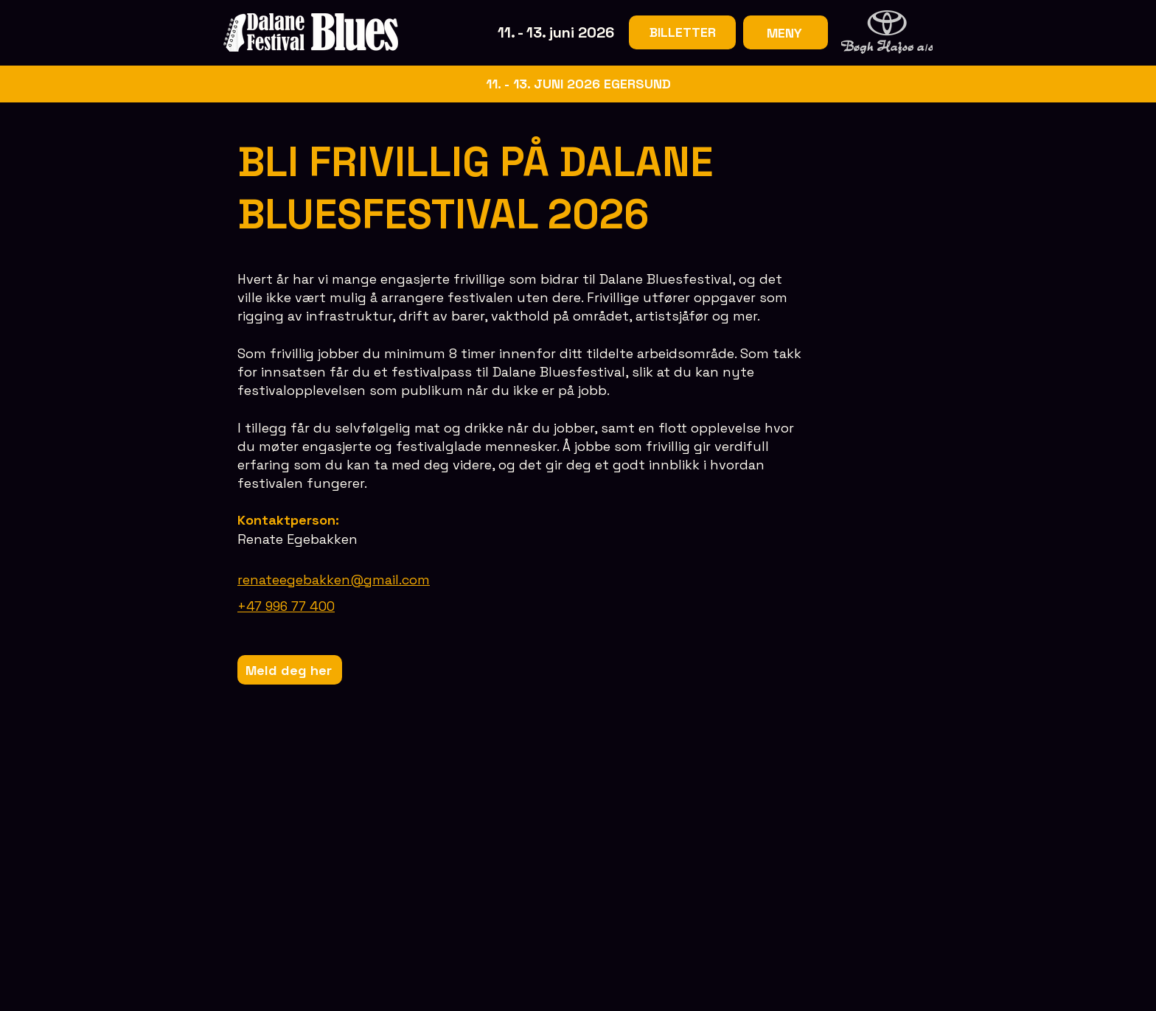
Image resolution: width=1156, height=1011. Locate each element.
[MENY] (785, 32)
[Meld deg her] (289, 670)
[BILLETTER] (682, 32)
